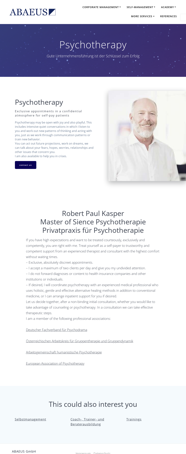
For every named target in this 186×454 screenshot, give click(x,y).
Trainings (134, 419)
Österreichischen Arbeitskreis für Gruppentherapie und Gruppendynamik (79, 341)
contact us (25, 164)
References (168, 16)
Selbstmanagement (30, 419)
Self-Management (140, 7)
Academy (167, 7)
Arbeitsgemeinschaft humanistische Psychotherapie (64, 352)
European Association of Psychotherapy (55, 363)
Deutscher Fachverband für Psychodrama (56, 329)
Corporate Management (100, 7)
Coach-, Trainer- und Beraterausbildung (87, 421)
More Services (141, 16)
